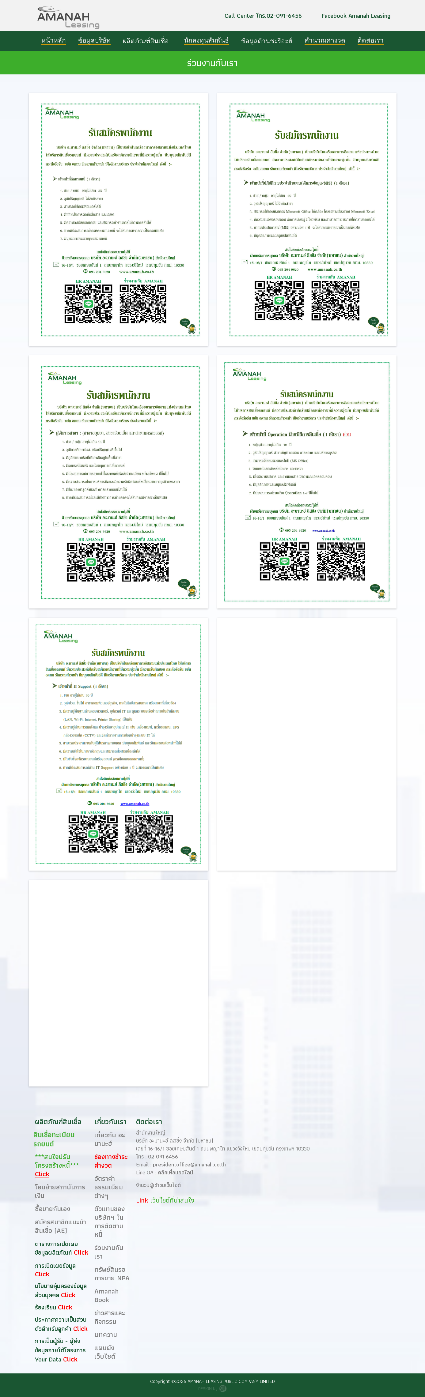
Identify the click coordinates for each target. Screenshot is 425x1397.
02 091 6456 (163, 1156)
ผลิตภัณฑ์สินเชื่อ (146, 41)
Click (81, 1252)
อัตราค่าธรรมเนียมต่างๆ (108, 1187)
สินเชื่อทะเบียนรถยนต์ (54, 1139)
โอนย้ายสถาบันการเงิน (60, 1191)
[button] (147, 41)
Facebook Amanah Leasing (356, 16)
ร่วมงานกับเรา (108, 1252)
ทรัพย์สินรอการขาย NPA (112, 1273)
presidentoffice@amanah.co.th (189, 1164)
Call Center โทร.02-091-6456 (263, 16)
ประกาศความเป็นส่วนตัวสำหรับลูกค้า (60, 1324)
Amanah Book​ (106, 1295)
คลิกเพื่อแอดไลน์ (175, 1172)
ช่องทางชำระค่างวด (111, 1161)
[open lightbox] (118, 219)
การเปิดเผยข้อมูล (55, 1266)
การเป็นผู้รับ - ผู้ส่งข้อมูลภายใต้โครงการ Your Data (60, 1350)
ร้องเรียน (46, 1307)
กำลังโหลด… (307, 985)
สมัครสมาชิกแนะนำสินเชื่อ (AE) (60, 1226)
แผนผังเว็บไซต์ (104, 1352)
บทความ (105, 1334)
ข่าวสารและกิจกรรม (109, 1317)
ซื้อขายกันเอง (52, 1208)
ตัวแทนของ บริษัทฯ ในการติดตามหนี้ (109, 1221)
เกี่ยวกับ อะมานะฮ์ (109, 1139)
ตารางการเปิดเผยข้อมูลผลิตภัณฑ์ (56, 1248)
